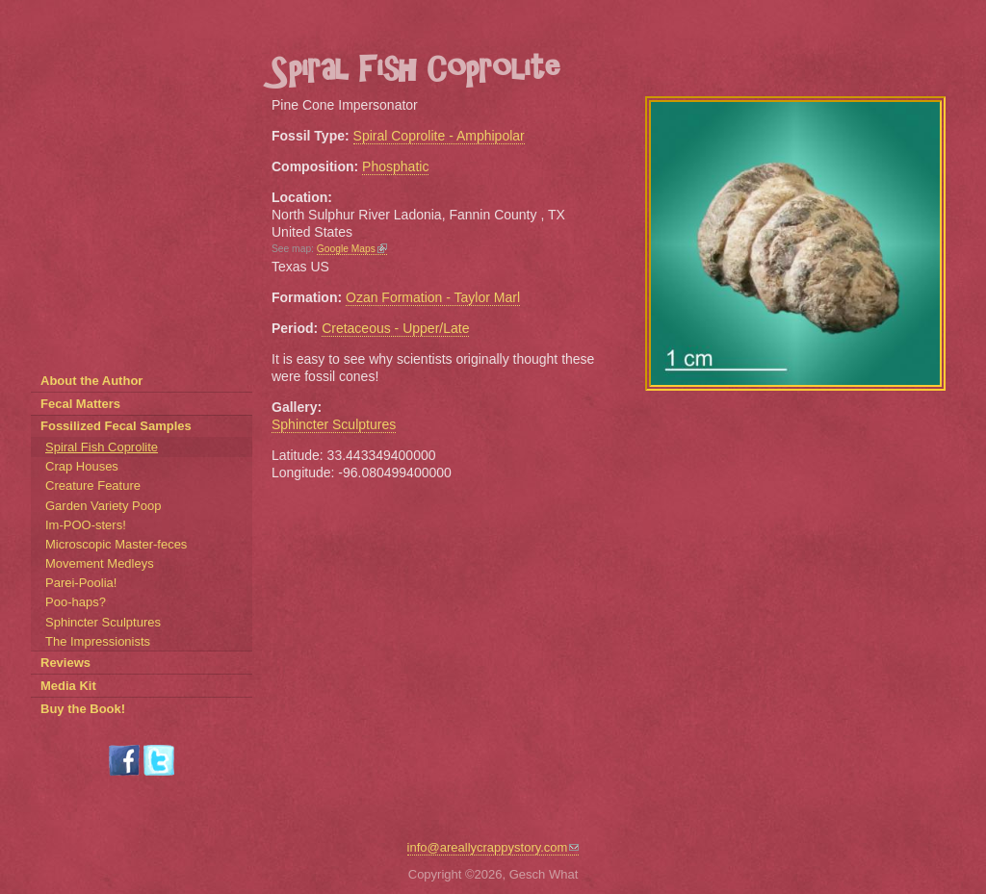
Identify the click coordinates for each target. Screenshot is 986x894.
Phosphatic (395, 166)
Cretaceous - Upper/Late (395, 328)
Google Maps (352, 248)
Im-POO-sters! (85, 525)
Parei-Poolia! (81, 582)
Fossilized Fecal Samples (116, 426)
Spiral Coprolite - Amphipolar (439, 135)
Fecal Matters (80, 403)
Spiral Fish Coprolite (101, 447)
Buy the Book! (82, 709)
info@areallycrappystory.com (493, 847)
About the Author (91, 380)
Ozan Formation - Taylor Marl (433, 297)
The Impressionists (97, 641)
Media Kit (68, 685)
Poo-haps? (75, 602)
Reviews (65, 662)
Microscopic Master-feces (116, 544)
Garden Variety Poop (103, 505)
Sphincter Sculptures (334, 424)
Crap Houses (81, 466)
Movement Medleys (99, 563)
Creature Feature (93, 485)
